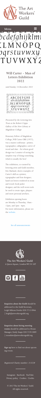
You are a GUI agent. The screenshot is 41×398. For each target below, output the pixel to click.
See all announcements (20, 225)
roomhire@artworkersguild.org (19, 335)
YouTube (30, 375)
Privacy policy (12, 378)
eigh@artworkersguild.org (17, 313)
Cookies (23, 378)
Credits (31, 378)
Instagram (11, 375)
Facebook (21, 375)
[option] (20, 45)
